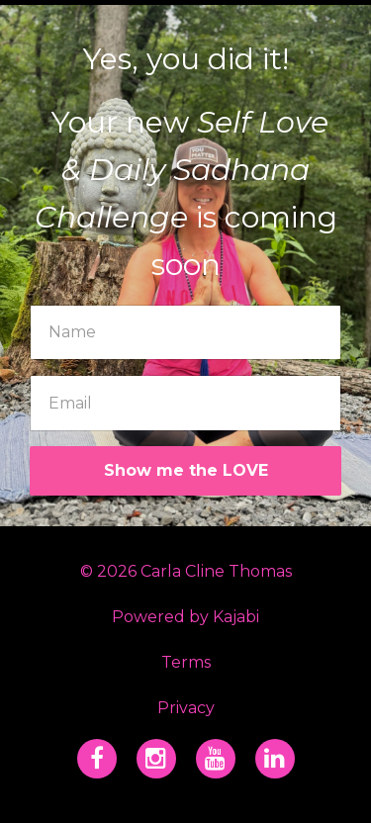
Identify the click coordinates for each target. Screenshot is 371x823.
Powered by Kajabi (185, 616)
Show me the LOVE (186, 470)
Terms (186, 662)
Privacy (186, 707)
